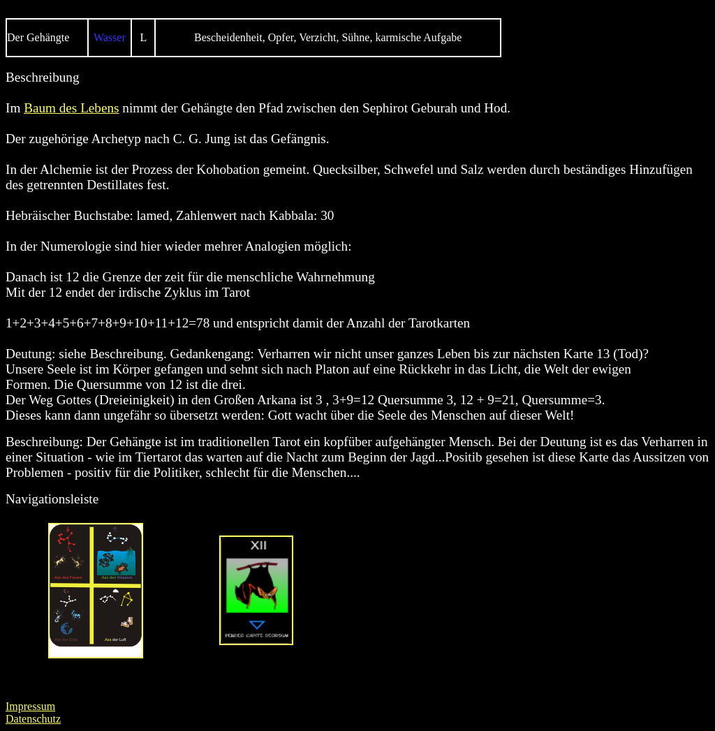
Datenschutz (33, 719)
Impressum (30, 706)
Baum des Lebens (71, 108)
